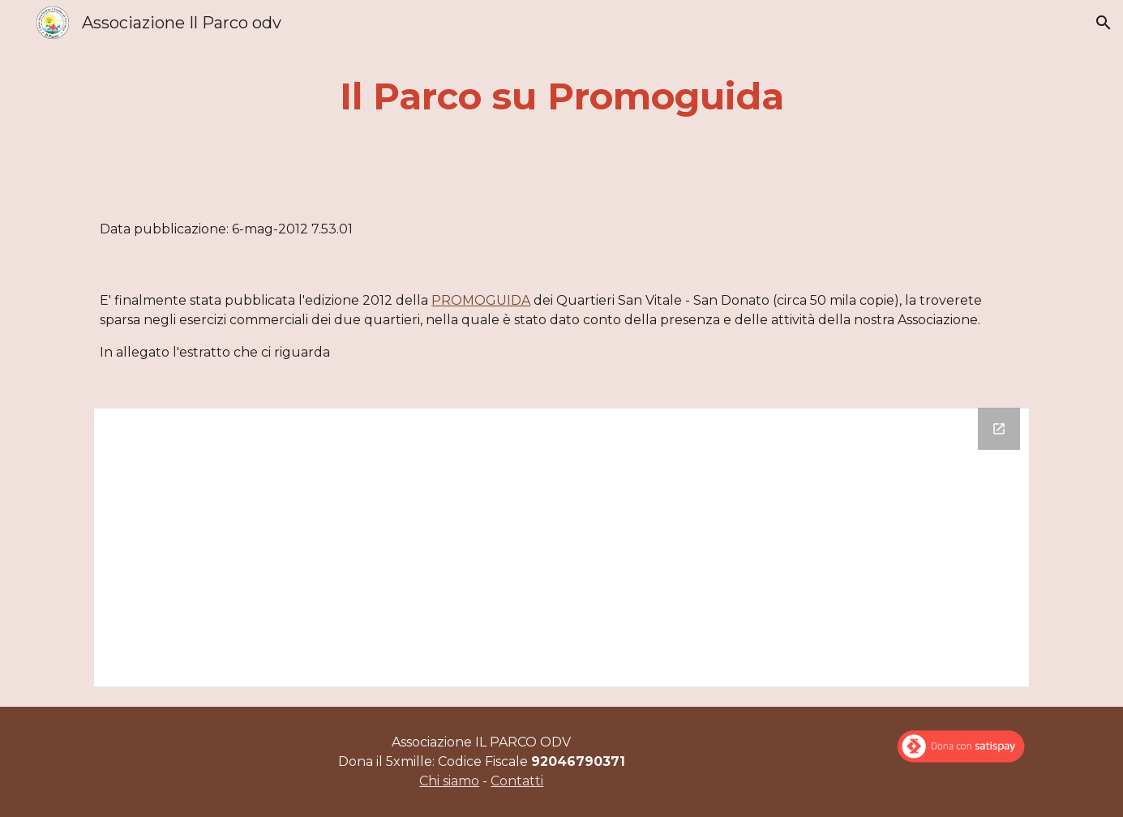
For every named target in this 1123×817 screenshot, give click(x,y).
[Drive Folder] (561, 547)
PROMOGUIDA (480, 300)
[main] (561, 97)
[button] (1103, 22)
